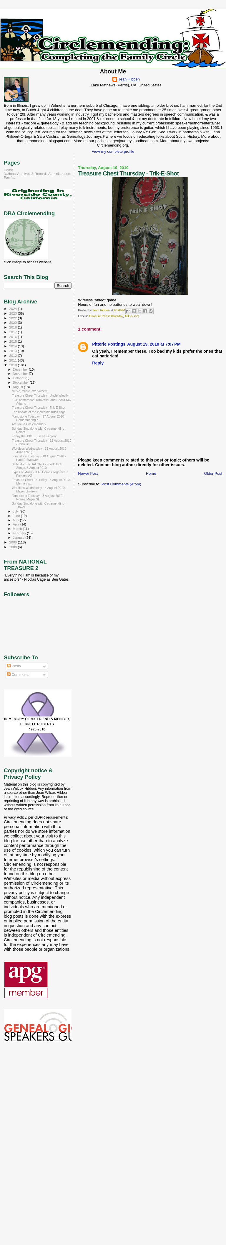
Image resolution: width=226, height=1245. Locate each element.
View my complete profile (113, 151)
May (16, 520)
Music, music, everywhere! (30, 391)
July (16, 511)
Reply (98, 363)
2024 (13, 309)
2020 (13, 322)
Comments (18, 675)
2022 (13, 318)
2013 (13, 351)
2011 (13, 360)
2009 (13, 542)
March (18, 528)
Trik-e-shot (132, 316)
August (18, 387)
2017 (13, 332)
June (17, 516)
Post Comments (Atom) (121, 484)
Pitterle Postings (108, 344)
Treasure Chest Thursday (106, 316)
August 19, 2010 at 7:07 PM (154, 344)
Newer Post (88, 473)
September (21, 382)
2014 (13, 346)
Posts (14, 666)
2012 (13, 355)
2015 (13, 341)
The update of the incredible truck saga (39, 412)
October (19, 378)
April (16, 524)
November (21, 373)
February (20, 533)
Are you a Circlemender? (29, 424)
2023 (13, 313)
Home (151, 473)
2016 (13, 337)
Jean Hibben (129, 79)
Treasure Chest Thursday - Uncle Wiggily (40, 395)
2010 (13, 365)
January (19, 537)
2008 (13, 547)
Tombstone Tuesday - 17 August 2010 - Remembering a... (39, 418)
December (21, 369)
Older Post (213, 473)
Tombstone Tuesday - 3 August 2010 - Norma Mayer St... (38, 497)
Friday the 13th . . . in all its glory (34, 436)
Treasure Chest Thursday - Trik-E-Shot (38, 407)
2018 (13, 327)
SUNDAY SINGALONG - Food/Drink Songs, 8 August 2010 (37, 465)
